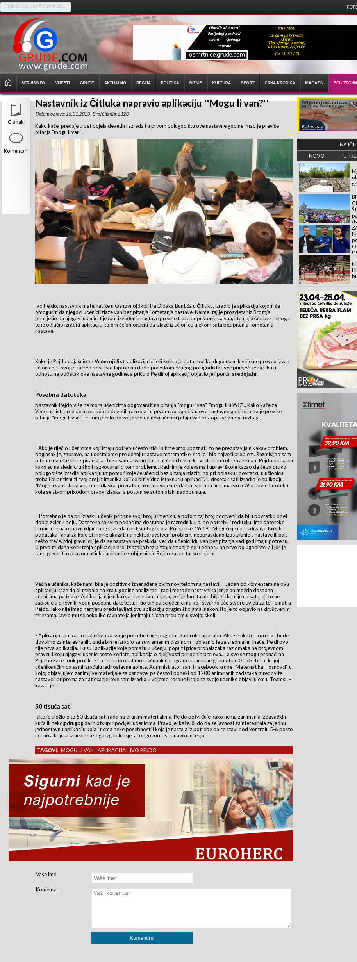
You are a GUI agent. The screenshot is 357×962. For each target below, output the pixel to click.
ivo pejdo (143, 750)
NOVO (317, 156)
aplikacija (112, 750)
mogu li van (77, 750)
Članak (15, 122)
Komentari (16, 151)
